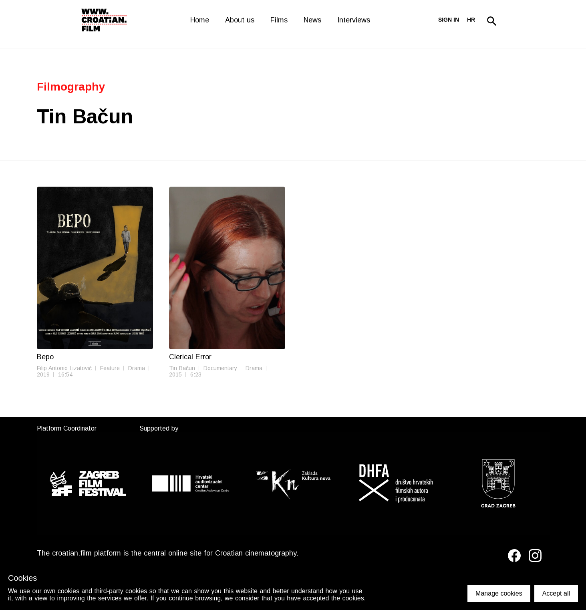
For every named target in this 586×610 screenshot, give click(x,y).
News (312, 20)
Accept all (556, 593)
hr (471, 19)
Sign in (448, 19)
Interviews (353, 20)
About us (239, 20)
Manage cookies (498, 593)
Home (199, 20)
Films (279, 20)
